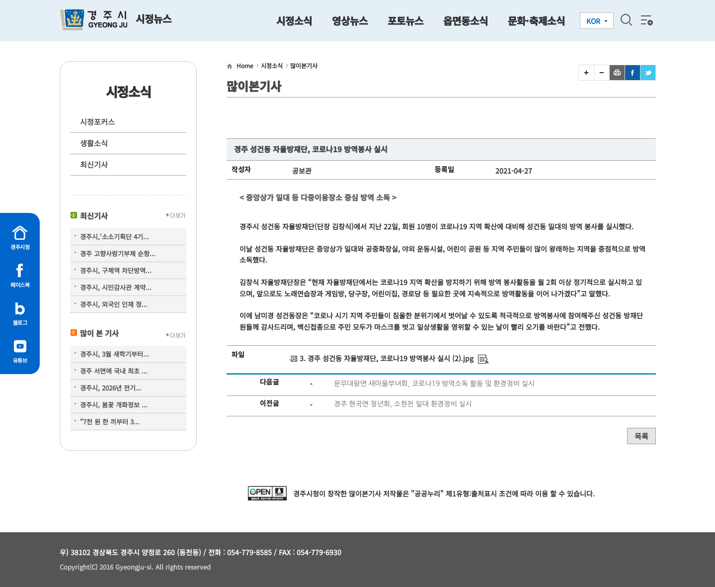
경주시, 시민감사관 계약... (116, 287)
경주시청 (19, 247)
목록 (641, 436)
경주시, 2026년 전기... (111, 387)
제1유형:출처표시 (471, 493)
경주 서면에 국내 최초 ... (114, 371)
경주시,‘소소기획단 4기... (114, 236)
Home (245, 65)
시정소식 (272, 65)
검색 (626, 19)
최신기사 (94, 164)
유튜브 (20, 360)
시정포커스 (97, 121)
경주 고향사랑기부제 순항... (118, 253)
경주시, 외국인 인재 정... (114, 304)
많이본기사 (304, 65)
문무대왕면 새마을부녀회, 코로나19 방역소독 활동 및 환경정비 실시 (434, 383)
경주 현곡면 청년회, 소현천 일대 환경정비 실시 (403, 403)
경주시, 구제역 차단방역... (116, 270)
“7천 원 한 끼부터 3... (110, 421)
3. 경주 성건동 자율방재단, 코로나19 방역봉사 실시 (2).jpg (387, 358)
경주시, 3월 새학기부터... (114, 354)
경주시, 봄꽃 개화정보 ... (114, 404)
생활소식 (94, 143)
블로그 (20, 322)
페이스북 (19, 285)
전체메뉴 (645, 19)
